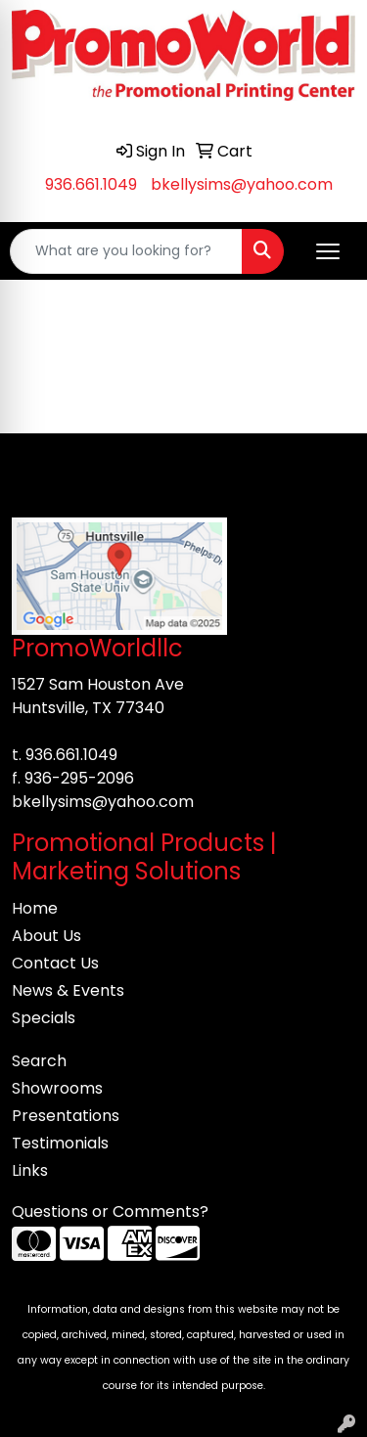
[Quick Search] (126, 251)
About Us (46, 935)
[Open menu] (327, 251)
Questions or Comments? (110, 1211)
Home (35, 908)
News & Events (68, 990)
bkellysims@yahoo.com (242, 184)
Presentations (65, 1115)
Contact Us (55, 963)
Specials (43, 1018)
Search (39, 1061)
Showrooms (57, 1088)
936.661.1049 (91, 184)
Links (30, 1170)
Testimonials (60, 1143)
